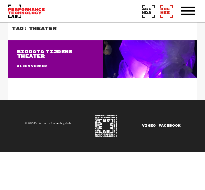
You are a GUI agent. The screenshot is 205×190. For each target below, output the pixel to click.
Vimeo (149, 126)
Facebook (169, 126)
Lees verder (33, 66)
